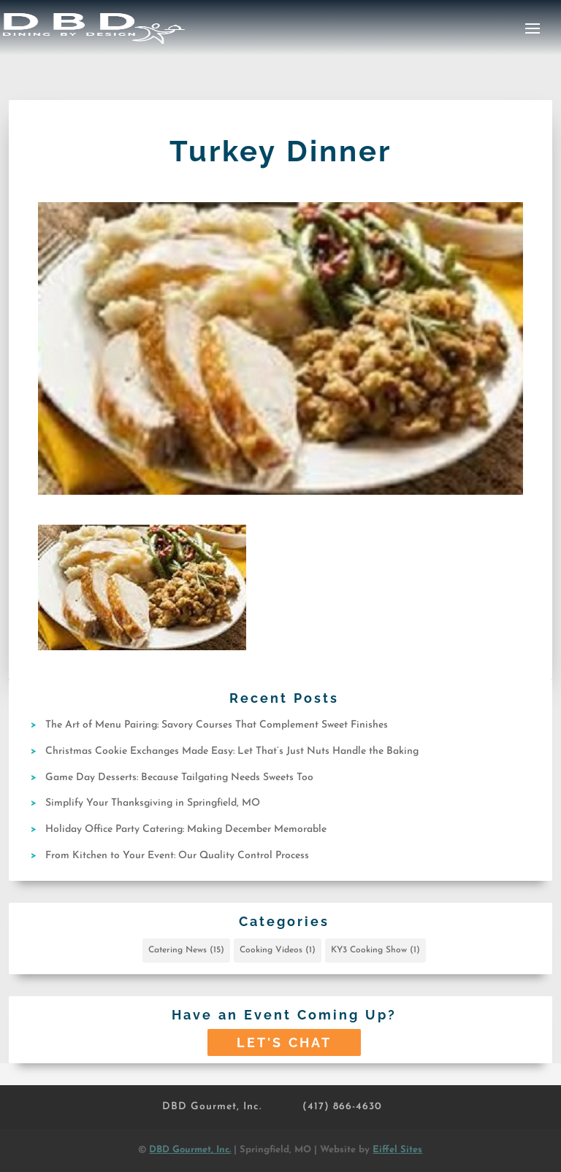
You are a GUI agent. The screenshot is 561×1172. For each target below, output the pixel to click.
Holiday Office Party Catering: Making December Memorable (186, 829)
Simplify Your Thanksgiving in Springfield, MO (152, 803)
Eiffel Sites (397, 1149)
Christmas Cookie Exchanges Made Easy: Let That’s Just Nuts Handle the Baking (232, 751)
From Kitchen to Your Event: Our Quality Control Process (177, 855)
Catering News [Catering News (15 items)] (186, 950)
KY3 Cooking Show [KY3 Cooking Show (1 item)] (375, 950)
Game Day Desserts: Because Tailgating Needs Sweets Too (179, 777)
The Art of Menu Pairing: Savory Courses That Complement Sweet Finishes (216, 725)
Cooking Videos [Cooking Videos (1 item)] (278, 950)
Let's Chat (284, 1042)
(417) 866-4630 (342, 1106)
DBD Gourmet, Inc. (212, 1106)
